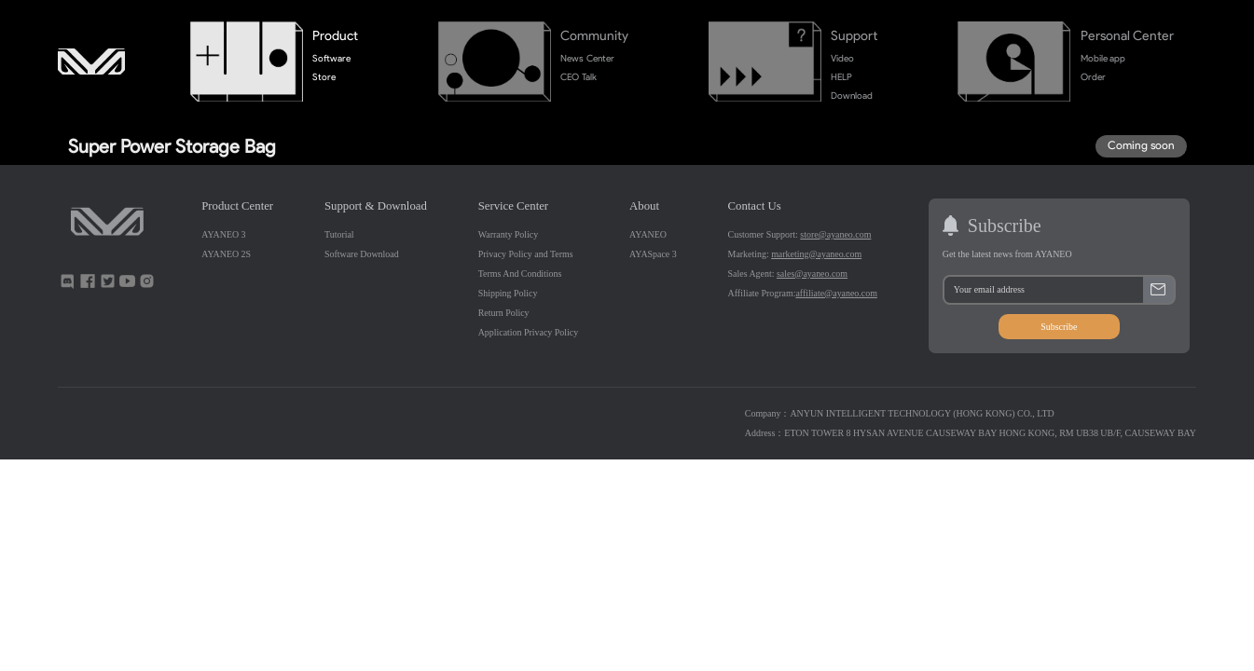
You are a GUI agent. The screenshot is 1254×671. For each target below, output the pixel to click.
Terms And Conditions (520, 273)
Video (842, 58)
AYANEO (648, 234)
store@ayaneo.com (835, 234)
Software (331, 58)
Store (324, 77)
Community (594, 35)
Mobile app (1103, 58)
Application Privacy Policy (528, 332)
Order (1093, 77)
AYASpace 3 (653, 254)
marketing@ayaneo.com (816, 254)
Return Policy (504, 313)
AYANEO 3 (223, 234)
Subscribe (1058, 327)
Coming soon (1141, 145)
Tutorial (339, 234)
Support (854, 35)
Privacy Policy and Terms (525, 254)
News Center (586, 58)
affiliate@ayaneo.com (835, 293)
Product (335, 35)
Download (852, 95)
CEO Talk (578, 77)
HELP (841, 77)
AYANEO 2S (226, 254)
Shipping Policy (508, 293)
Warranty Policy (508, 234)
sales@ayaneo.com (812, 273)
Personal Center (1128, 35)
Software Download (361, 254)
